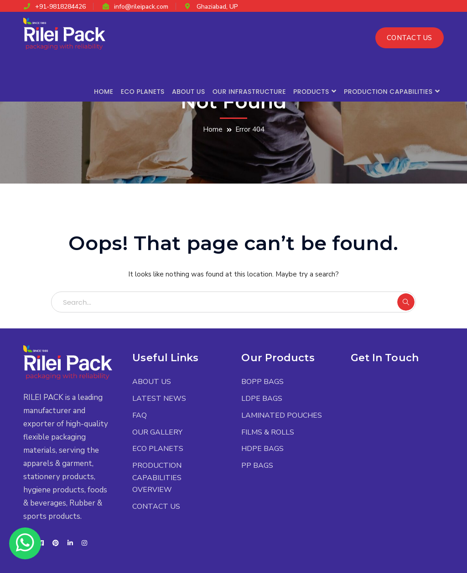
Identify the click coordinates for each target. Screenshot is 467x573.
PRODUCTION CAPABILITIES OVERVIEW (157, 477)
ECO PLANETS (157, 449)
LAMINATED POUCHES (281, 415)
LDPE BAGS (261, 399)
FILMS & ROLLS (267, 432)
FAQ (139, 415)
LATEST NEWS (159, 399)
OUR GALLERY (157, 432)
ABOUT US (151, 382)
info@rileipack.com (141, 6)
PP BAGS (257, 465)
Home (213, 129)
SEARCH (406, 302)
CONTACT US (409, 37)
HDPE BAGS (262, 449)
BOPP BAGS (262, 382)
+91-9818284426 (60, 6)
